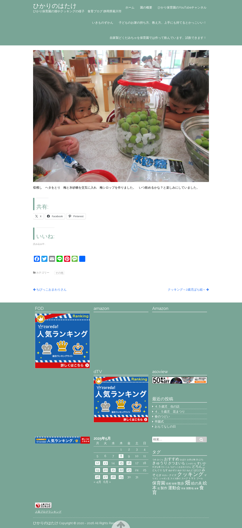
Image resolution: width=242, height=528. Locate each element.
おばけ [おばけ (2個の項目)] (183, 459)
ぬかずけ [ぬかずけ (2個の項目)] (172, 470)
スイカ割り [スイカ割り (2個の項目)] (175, 478)
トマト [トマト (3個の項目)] (192, 478)
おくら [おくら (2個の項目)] (160, 459)
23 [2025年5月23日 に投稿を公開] (129, 470)
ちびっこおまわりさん (51, 289)
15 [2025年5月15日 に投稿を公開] (121, 463)
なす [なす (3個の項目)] (165, 470)
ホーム (129, 7)
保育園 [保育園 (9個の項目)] (158, 483)
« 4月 (97, 482)
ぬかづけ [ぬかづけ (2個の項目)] (182, 470)
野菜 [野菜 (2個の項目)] (183, 488)
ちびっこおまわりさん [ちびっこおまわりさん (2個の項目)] (180, 467)
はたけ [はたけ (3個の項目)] (197, 470)
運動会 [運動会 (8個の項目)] (174, 487)
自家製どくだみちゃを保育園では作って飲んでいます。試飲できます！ (158, 38)
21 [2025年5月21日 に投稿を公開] (113, 470)
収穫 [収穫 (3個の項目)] (168, 483)
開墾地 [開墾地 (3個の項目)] (190, 488)
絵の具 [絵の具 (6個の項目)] (196, 483)
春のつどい (162, 416)
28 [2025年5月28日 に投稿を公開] (113, 477)
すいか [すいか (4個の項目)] (201, 463)
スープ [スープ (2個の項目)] (185, 478)
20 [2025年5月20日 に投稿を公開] (105, 470)
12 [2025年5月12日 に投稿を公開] (97, 463)
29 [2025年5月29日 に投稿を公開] (121, 477)
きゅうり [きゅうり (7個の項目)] (159, 463)
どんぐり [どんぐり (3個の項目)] (157, 470)
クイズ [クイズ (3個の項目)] (172, 475)
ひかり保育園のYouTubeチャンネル (182, 7)
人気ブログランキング (48, 511)
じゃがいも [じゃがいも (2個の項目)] (191, 463)
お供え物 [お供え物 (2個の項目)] (191, 459)
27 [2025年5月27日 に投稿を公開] (105, 477)
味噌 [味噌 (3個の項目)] (174, 483)
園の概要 (146, 7)
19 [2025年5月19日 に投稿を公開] (97, 470)
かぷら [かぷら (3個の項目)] (199, 459)
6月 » (107, 482)
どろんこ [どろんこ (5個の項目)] (199, 466)
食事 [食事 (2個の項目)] (196, 488)
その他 (59, 272)
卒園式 (159, 421)
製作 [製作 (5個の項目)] (164, 488)
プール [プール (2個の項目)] (200, 478)
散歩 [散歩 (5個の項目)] (180, 483)
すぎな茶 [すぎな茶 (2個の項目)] (156, 467)
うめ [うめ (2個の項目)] (154, 459)
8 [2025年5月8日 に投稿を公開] (121, 456)
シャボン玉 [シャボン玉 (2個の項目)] (164, 478)
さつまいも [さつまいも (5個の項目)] (176, 463)
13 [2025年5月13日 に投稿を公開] (105, 463)
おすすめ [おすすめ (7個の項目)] (171, 459)
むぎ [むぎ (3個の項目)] (158, 475)
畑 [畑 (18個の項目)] (187, 482)
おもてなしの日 (165, 426)
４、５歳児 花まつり (170, 411)
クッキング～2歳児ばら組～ (187, 289)
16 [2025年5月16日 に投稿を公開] (129, 463)
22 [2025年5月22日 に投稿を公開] (121, 470)
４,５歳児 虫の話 (167, 406)
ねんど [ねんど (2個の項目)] (190, 470)
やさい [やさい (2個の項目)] (165, 475)
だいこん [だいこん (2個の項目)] (165, 467)
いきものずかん (102, 22)
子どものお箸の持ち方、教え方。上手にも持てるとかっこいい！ (162, 22)
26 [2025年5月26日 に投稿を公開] (97, 477)
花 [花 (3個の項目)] (158, 488)
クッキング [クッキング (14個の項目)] (190, 474)
